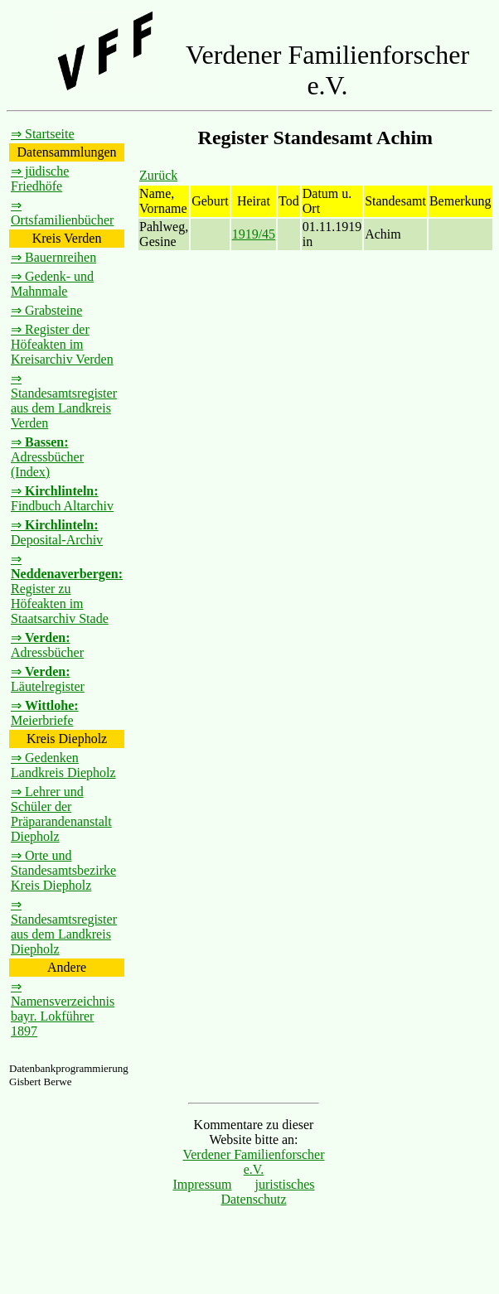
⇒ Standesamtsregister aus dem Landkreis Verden (64, 400)
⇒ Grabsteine (46, 310)
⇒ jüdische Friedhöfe (40, 178)
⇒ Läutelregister (48, 678)
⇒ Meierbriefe (45, 712)
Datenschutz (253, 1199)
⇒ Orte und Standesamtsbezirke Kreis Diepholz (63, 870)
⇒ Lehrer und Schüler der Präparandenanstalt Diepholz (61, 814)
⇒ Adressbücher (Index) (47, 457)
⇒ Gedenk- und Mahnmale (52, 283)
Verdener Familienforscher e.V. (253, 1161)
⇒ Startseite (43, 134)
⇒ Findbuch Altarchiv (62, 498)
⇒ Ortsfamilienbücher (62, 212)
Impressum (201, 1184)
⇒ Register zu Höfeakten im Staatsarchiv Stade (67, 588)
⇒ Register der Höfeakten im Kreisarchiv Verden (62, 344)
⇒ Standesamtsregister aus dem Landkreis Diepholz (64, 926)
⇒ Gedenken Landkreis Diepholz (63, 765)
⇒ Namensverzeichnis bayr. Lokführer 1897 (62, 1008)
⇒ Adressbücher (47, 644)
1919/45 (253, 234)
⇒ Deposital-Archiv (57, 532)
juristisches (285, 1184)
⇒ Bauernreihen (53, 257)
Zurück (158, 175)
